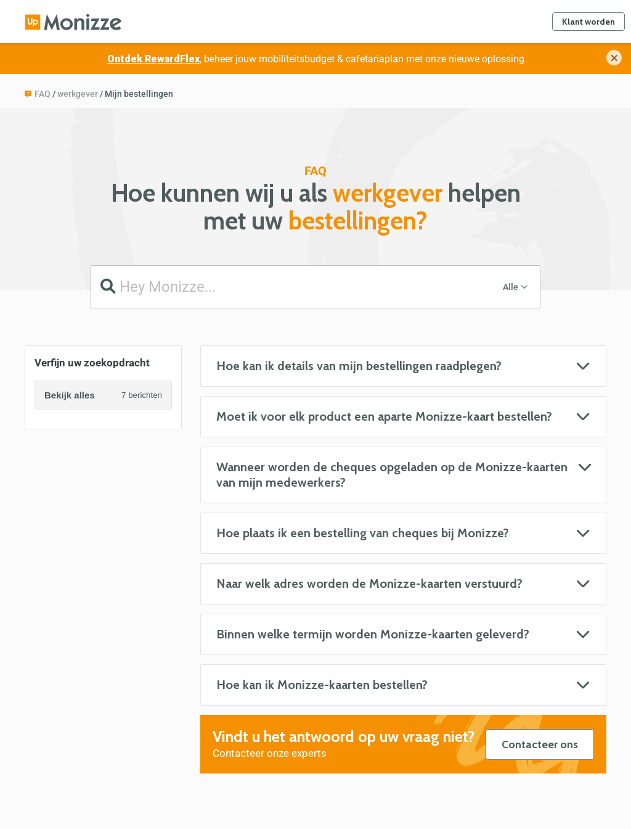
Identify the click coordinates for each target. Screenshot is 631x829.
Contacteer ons (540, 744)
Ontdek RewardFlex (153, 59)
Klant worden (588, 21)
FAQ (43, 94)
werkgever (77, 94)
